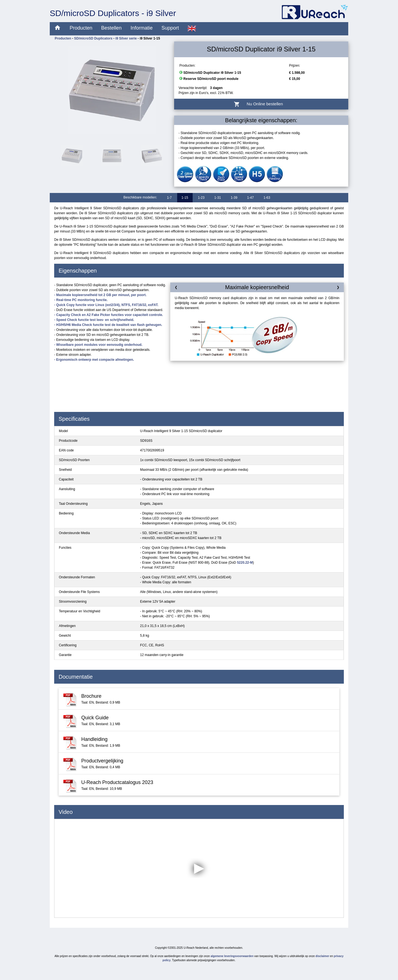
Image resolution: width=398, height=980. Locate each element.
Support (170, 28)
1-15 (185, 198)
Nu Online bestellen (261, 104)
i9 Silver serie (126, 38)
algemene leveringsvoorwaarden (232, 956)
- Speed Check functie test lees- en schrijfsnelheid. (94, 320)
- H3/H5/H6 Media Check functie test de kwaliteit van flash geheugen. (108, 325)
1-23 (201, 198)
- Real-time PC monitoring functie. (81, 300)
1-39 (234, 198)
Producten (81, 28)
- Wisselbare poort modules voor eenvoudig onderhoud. (98, 345)
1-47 (250, 198)
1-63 (266, 198)
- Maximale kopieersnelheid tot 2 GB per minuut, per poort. (100, 295)
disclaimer (322, 956)
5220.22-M (245, 563)
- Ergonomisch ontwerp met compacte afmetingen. (94, 360)
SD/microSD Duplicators (93, 38)
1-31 (217, 198)
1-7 (169, 198)
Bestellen (111, 28)
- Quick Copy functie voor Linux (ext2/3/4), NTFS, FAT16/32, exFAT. (106, 305)
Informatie (141, 28)
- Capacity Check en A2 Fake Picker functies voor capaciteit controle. (108, 315)
